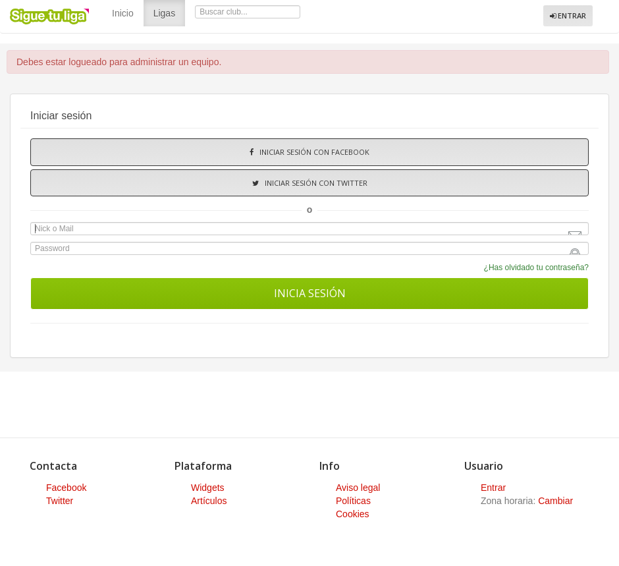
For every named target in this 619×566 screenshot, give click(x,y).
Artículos (209, 500)
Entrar (568, 15)
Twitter (59, 500)
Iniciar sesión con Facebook (309, 152)
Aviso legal (358, 487)
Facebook (66, 487)
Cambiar (555, 500)
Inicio (123, 13)
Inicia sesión (310, 293)
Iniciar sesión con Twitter (309, 183)
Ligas (169, 12)
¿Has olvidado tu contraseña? (536, 267)
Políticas (353, 500)
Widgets (208, 487)
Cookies (352, 514)
